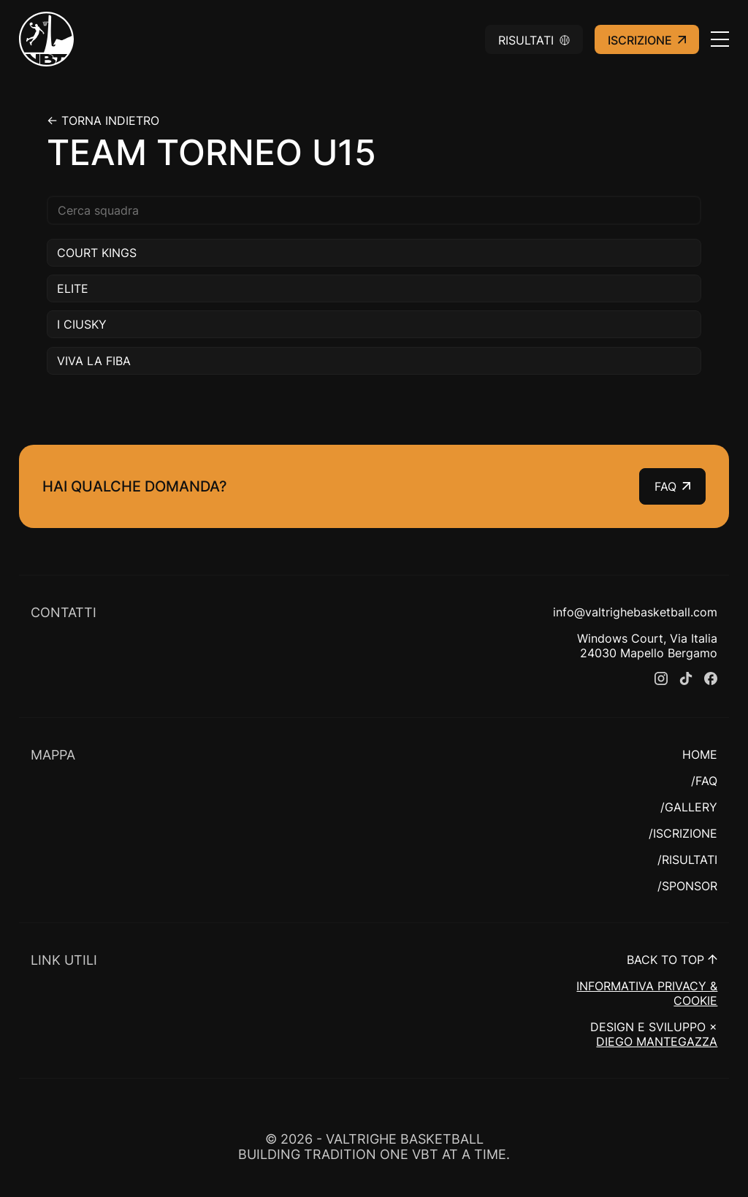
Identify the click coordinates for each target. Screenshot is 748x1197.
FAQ (672, 486)
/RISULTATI (687, 859)
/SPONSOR (687, 886)
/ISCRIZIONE (683, 833)
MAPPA (53, 754)
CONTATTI (63, 612)
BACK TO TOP (672, 959)
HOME (699, 754)
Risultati (534, 40)
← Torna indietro (103, 120)
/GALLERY (688, 807)
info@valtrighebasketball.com (635, 612)
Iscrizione (647, 40)
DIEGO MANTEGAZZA (656, 1041)
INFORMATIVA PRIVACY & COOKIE (646, 993)
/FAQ (704, 780)
